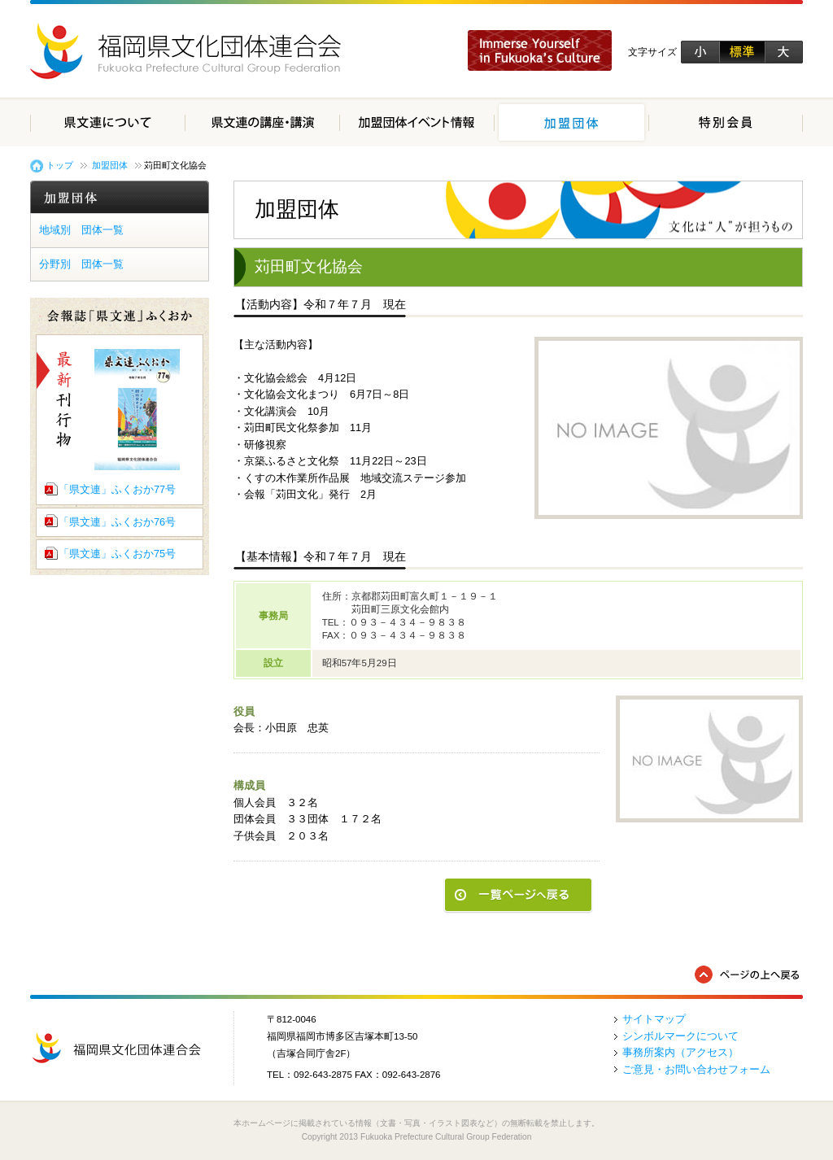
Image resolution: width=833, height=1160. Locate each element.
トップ (59, 165)
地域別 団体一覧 (81, 230)
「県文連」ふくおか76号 (117, 522)
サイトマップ (654, 1019)
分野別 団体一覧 (81, 264)
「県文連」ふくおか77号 (117, 489)
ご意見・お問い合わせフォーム (696, 1069)
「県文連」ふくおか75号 (117, 553)
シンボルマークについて (680, 1036)
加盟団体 (110, 165)
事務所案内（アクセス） (680, 1052)
